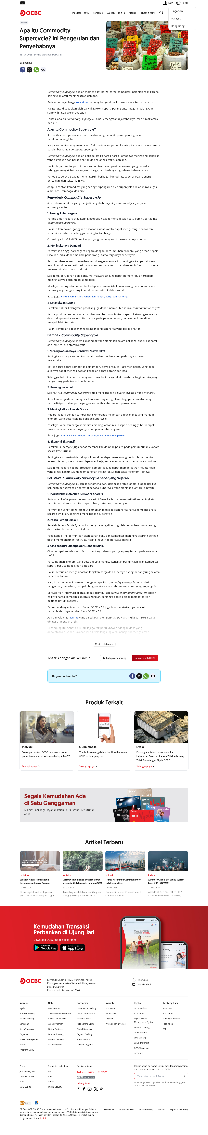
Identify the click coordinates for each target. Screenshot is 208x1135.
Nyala (22, 1009)
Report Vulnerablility (179, 1110)
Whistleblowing (146, 1110)
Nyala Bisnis (54, 1009)
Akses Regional (55, 1045)
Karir (50, 1077)
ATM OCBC (139, 1014)
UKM (86, 12)
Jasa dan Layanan (28, 1072)
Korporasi (98, 12)
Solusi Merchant (141, 1043)
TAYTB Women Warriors (59, 1014)
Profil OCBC (168, 1014)
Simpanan (24, 1024)
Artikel (132, 12)
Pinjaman (24, 1035)
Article (51, 1082)
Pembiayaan (111, 1014)
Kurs (22, 1082)
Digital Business (55, 1029)
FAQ (50, 1072)
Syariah (111, 12)
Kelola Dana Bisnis (57, 1019)
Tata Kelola (168, 1024)
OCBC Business (141, 1033)
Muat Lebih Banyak (104, 644)
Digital (121, 12)
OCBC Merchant (141, 1048)
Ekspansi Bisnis (84, 1019)
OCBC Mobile (140, 1009)
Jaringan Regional (85, 1045)
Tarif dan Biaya (27, 1077)
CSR (164, 1029)
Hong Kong (178, 26)
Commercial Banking (86, 1009)
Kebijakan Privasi (126, 1110)
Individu (76, 12)
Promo (23, 1045)
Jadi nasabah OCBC (143, 658)
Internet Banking (142, 1028)
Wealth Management (29, 1040)
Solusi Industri (83, 1040)
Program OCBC (27, 1050)
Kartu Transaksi (27, 1029)
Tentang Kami (147, 12)
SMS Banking (140, 1038)
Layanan (109, 1019)
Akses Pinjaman (55, 1024)
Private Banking (27, 1019)
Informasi (167, 1009)
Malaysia (176, 18)
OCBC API (138, 1054)
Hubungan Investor (171, 1019)
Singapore (177, 11)
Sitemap (161, 1110)
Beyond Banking (56, 1035)
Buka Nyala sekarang (109, 658)
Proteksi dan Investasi (115, 1024)
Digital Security (55, 1087)
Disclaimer (109, 1110)
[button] (183, 1077)
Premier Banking (27, 1014)
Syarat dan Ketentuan (58, 1066)
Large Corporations (86, 1014)
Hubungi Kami (83, 1084)
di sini (43, 1118)
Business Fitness (56, 1040)
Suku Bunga (25, 1087)
